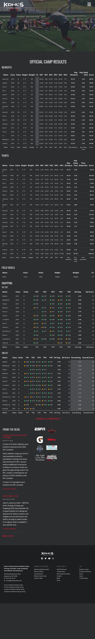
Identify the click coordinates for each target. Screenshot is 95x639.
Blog (58, 578)
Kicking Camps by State (10, 496)
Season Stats (38, 578)
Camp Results (38, 574)
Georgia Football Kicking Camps (14, 589)
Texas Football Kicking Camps (13, 585)
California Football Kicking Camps (15, 591)
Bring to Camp (83, 569)
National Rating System (41, 569)
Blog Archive (8, 536)
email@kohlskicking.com (14, 580)
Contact (59, 576)
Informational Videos (63, 574)
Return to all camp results (48, 418)
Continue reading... (9, 489)
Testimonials (61, 571)
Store (58, 580)
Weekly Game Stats (40, 576)
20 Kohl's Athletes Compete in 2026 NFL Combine (15, 436)
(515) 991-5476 (10, 578)
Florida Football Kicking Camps (14, 587)
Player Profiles (38, 571)
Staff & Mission (62, 569)
